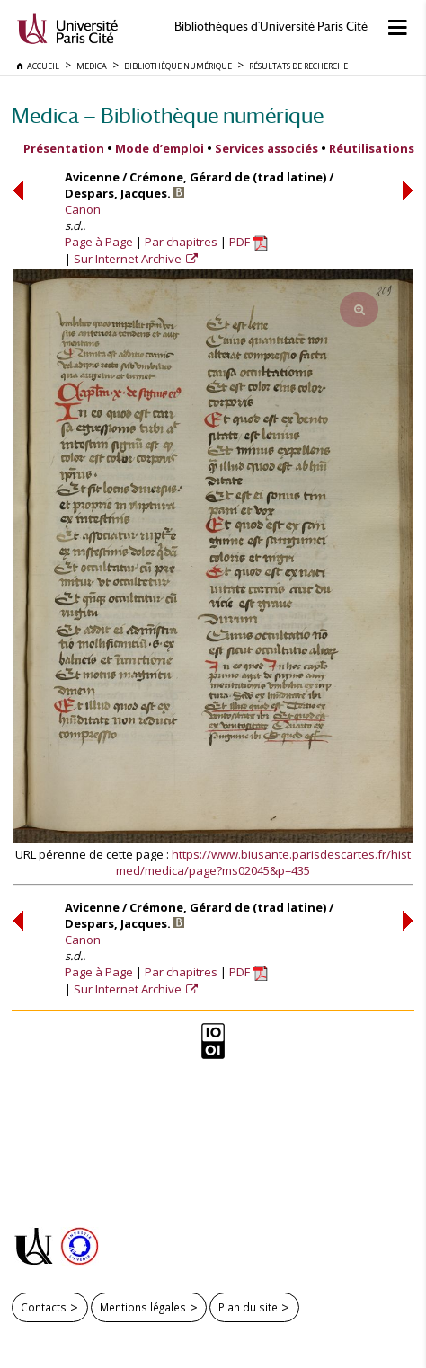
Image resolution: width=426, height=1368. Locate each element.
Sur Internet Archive (129, 259)
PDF (248, 242)
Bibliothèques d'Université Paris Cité (271, 26)
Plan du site (248, 1307)
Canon (83, 209)
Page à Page (99, 242)
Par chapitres (181, 242)
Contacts (44, 1307)
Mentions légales (143, 1307)
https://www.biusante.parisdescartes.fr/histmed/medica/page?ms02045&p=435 (263, 862)
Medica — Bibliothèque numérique (168, 115)
